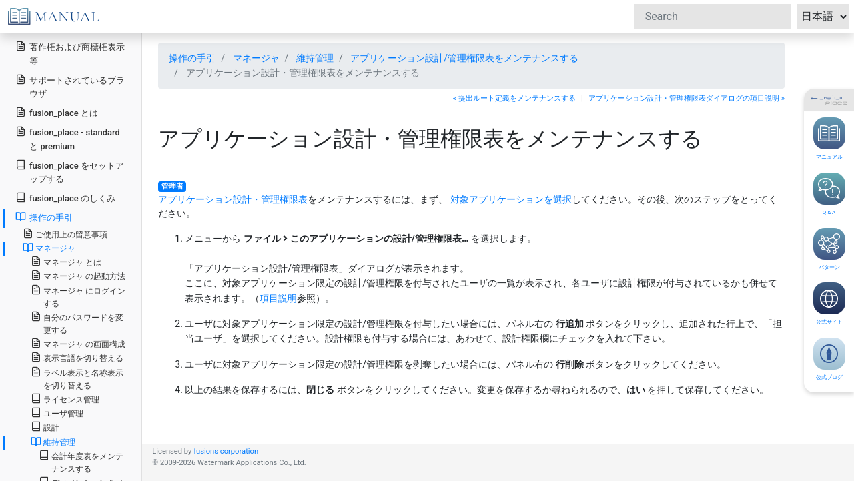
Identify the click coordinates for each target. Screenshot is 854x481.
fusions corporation (225, 451)
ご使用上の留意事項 (65, 233)
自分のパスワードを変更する (77, 323)
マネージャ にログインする (78, 296)
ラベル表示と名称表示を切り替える (77, 378)
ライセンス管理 (65, 398)
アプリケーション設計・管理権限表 (233, 199)
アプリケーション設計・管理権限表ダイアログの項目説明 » (686, 98)
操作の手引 (192, 58)
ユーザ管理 (57, 412)
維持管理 (315, 58)
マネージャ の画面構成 (78, 343)
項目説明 (278, 298)
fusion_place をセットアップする (69, 172)
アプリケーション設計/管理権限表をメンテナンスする (464, 58)
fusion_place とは (56, 112)
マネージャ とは (66, 261)
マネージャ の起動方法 (78, 275)
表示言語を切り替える (77, 357)
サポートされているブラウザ (70, 86)
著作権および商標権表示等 (70, 53)
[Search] (712, 16)
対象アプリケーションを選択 (511, 199)
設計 (45, 426)
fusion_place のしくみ (65, 197)
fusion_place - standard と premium (67, 138)
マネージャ (256, 58)
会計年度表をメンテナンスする (81, 462)
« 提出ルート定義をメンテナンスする (514, 98)
